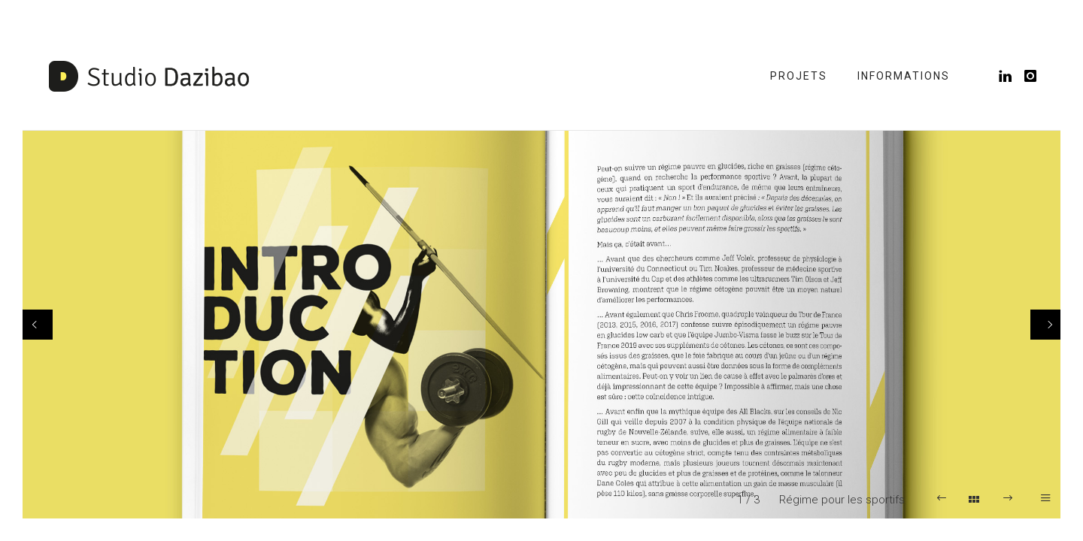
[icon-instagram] (1031, 76)
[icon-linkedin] (1010, 76)
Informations (903, 76)
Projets (798, 76)
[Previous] (38, 325)
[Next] (1045, 325)
